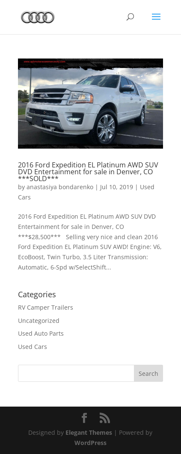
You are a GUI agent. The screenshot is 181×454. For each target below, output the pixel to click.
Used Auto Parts (41, 333)
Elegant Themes (88, 432)
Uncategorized (38, 320)
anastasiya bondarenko (60, 187)
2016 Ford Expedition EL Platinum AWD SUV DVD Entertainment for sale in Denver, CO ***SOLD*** (88, 171)
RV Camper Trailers (45, 307)
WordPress (90, 443)
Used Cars (32, 347)
